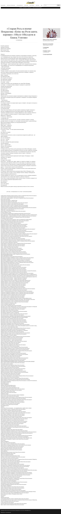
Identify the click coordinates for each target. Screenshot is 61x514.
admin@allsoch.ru (28, 510)
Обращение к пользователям (6, 512)
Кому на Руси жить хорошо (37, 7)
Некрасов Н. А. (29, 7)
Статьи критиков (47, 54)
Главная (20, 7)
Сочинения (25, 7)
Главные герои (46, 50)
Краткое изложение (48, 43)
